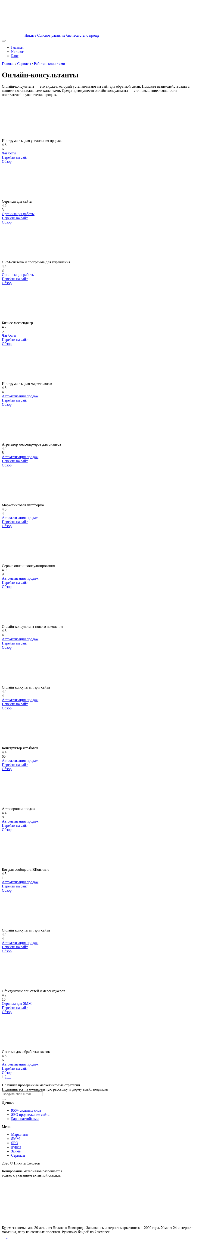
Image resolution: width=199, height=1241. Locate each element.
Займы (16, 1151)
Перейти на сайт (15, 157)
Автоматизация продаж (20, 396)
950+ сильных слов (26, 1110)
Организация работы (18, 214)
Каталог (17, 52)
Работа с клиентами (49, 64)
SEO (14, 1143)
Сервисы (24, 64)
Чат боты (9, 153)
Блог (15, 56)
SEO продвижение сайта (30, 1115)
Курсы (16, 1147)
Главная (17, 47)
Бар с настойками (25, 1119)
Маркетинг (19, 1134)
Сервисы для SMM (17, 1003)
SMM (15, 1139)
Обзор (7, 161)
